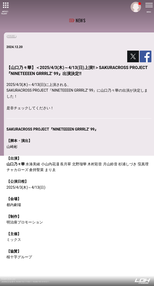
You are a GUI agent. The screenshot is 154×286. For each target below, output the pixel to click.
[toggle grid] (5, 5)
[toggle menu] (149, 5)
